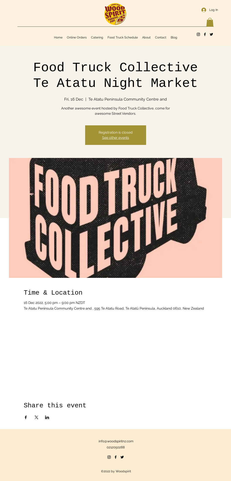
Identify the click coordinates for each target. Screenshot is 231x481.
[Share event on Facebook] (26, 417)
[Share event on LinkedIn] (47, 417)
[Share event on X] (36, 417)
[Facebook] (205, 34)
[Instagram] (198, 34)
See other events (115, 138)
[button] (210, 22)
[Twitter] (211, 34)
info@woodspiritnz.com (116, 441)
